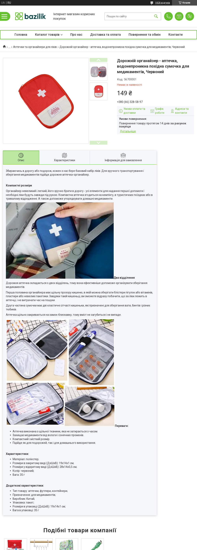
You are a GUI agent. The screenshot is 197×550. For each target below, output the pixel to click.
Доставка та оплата (105, 34)
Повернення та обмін (145, 34)
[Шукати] (156, 16)
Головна (21, 34)
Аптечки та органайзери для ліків (35, 46)
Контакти (175, 34)
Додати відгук (189, 16)
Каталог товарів (47, 34)
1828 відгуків (162, 2)
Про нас (76, 34)
